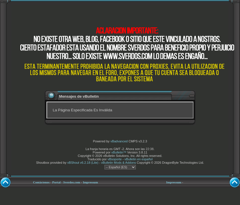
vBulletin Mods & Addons (118, 162)
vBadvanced (119, 141)
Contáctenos (41, 182)
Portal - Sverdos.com (66, 182)
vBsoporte (115, 159)
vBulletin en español (138, 159)
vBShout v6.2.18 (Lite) (82, 162)
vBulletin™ (118, 152)
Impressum (90, 182)
